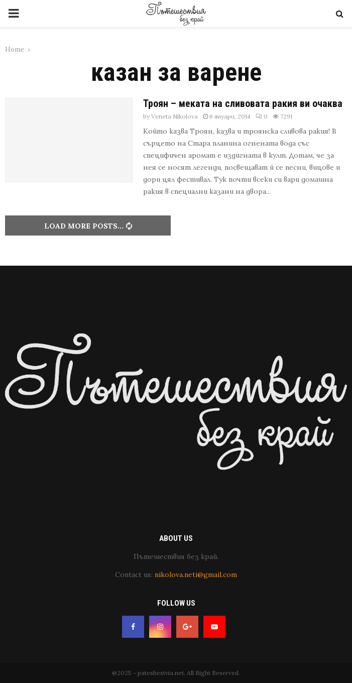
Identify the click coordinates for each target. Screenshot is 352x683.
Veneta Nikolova (174, 116)
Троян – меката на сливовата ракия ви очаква (242, 103)
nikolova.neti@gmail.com (196, 574)
